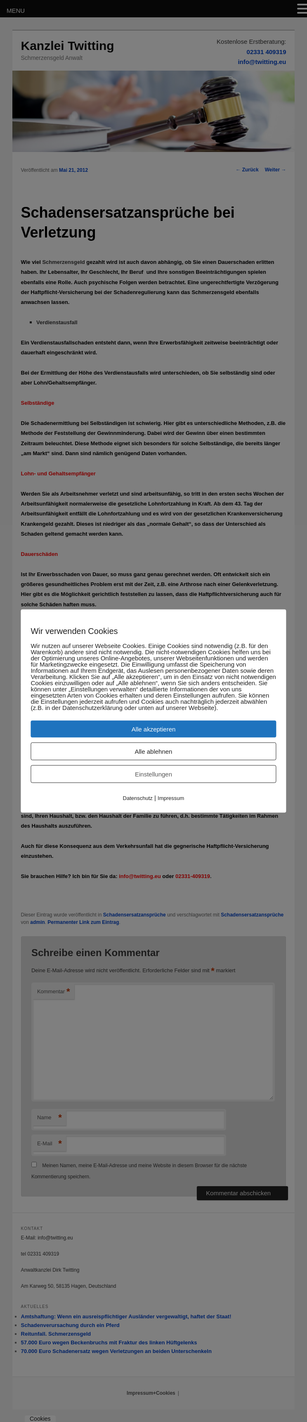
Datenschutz (138, 798)
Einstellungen (153, 774)
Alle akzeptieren (154, 729)
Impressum (171, 798)
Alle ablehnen (153, 751)
